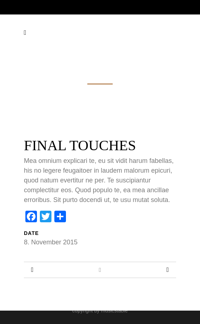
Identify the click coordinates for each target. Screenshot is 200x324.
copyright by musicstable (100, 311)
